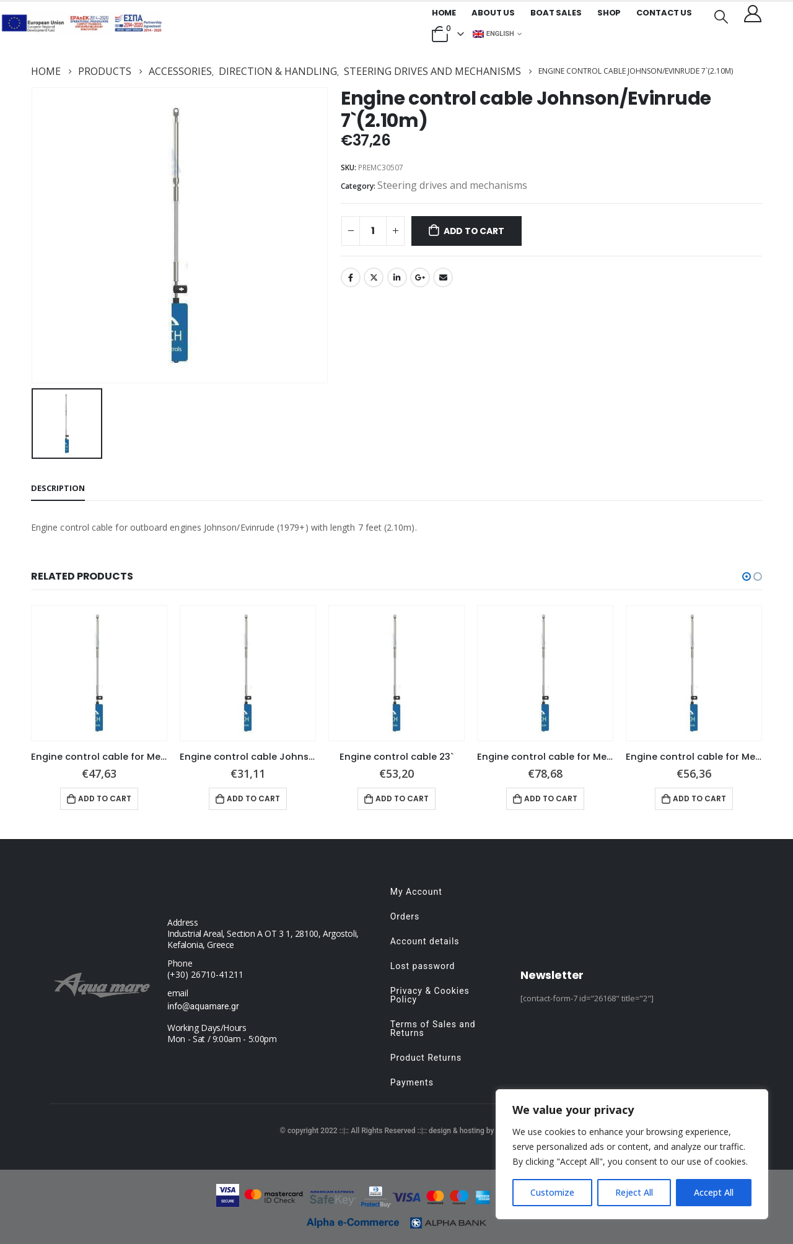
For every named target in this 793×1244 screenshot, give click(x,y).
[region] (632, 1154)
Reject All (634, 1192)
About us (493, 13)
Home (444, 13)
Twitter (373, 277)
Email (443, 277)
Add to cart (474, 231)
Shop (609, 13)
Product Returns (426, 1058)
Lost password (422, 966)
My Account (416, 892)
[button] (746, 576)
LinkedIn (397, 277)
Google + (420, 277)
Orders (405, 916)
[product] (99, 673)
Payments (412, 1082)
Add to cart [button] (104, 798)
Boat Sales (556, 13)
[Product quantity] (373, 231)
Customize (552, 1192)
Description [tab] (58, 488)
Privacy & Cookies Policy (430, 995)
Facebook (351, 277)
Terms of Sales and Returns (433, 1028)
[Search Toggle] (721, 15)
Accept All (714, 1192)
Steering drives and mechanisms (452, 185)
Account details (425, 941)
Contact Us (664, 13)
